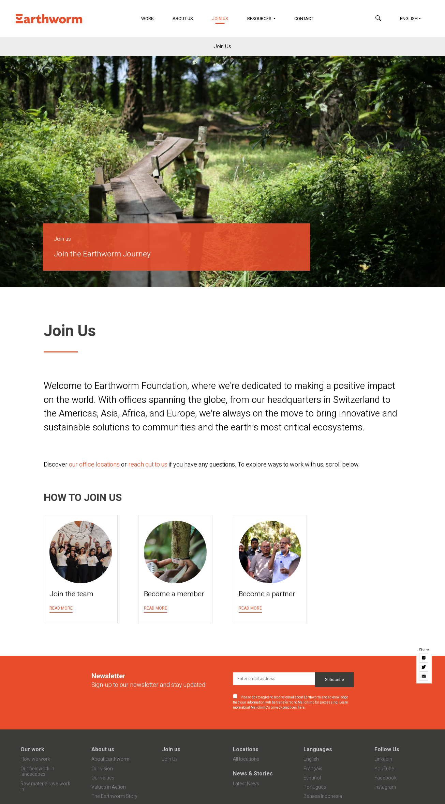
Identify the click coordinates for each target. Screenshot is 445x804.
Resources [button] (259, 18)
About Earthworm (110, 759)
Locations (245, 749)
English (409, 18)
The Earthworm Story (114, 796)
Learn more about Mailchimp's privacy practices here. (290, 705)
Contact (303, 18)
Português (314, 787)
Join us (171, 749)
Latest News (246, 783)
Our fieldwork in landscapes (37, 771)
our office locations (94, 464)
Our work (32, 749)
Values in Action (108, 787)
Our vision (102, 768)
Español (312, 778)
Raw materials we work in (45, 786)
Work (147, 18)
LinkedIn (383, 759)
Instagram (385, 787)
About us (102, 749)
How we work (35, 759)
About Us (183, 18)
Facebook (385, 778)
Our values (102, 778)
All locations (246, 759)
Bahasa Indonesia (322, 796)
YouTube (384, 768)
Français (312, 768)
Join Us (224, 18)
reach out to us (147, 464)
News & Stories (253, 774)
